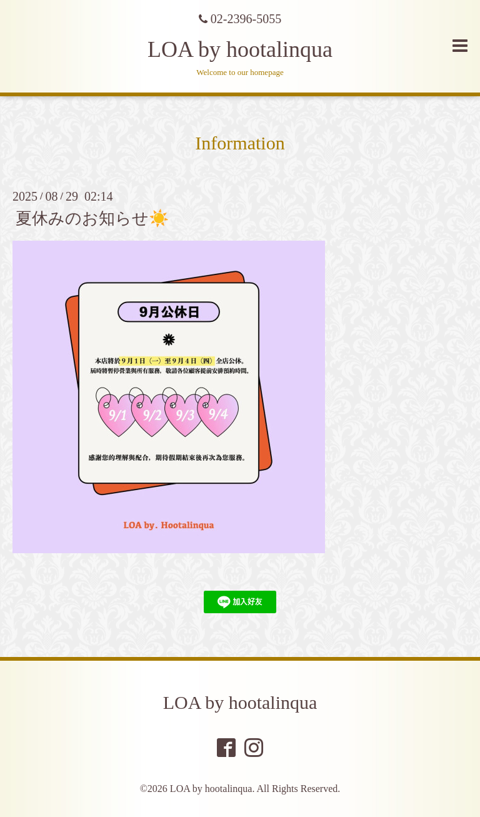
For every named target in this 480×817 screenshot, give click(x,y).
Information (239, 143)
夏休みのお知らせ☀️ (92, 218)
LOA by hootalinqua (240, 49)
